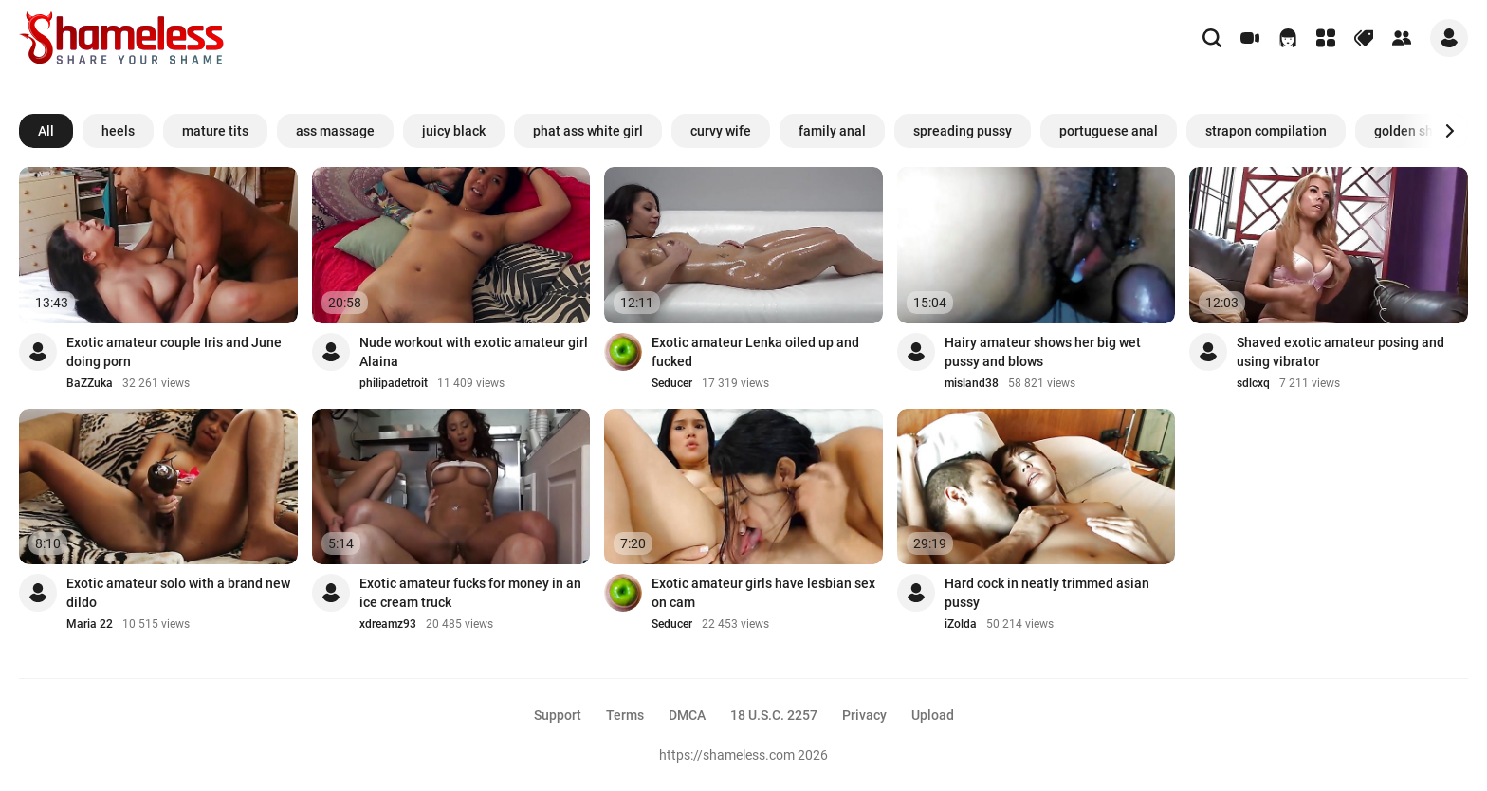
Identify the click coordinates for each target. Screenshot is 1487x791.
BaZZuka (89, 383)
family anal (832, 130)
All (46, 130)
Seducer (672, 383)
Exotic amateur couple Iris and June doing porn (174, 352)
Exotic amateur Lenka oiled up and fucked (755, 352)
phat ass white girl (588, 130)
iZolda (961, 624)
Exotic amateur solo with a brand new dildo (178, 593)
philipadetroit (393, 383)
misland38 (972, 383)
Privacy (864, 715)
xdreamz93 (387, 624)
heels (118, 130)
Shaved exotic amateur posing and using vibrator (1340, 352)
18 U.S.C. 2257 (773, 715)
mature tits (215, 130)
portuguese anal (1108, 130)
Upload (932, 715)
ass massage (335, 130)
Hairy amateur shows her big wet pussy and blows (1043, 352)
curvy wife (720, 130)
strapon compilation (1266, 130)
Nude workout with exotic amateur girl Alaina (473, 352)
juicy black (454, 130)
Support (557, 715)
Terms (625, 715)
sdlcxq (1253, 383)
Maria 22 (89, 624)
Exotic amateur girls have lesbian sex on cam (763, 593)
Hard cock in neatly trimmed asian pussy (1047, 593)
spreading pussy (962, 130)
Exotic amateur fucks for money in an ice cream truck (470, 593)
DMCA (687, 715)
